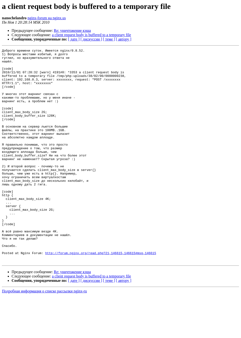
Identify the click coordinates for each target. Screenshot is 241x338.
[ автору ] (123, 39)
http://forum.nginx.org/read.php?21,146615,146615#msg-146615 (100, 294)
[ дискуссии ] (91, 39)
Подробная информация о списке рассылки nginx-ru (44, 334)
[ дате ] (74, 39)
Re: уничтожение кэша (72, 30)
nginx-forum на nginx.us (46, 18)
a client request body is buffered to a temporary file (91, 35)
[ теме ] (109, 39)
